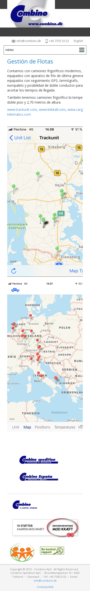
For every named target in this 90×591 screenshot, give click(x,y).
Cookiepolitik (45, 587)
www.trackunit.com (22, 109)
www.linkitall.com (52, 109)
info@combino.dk (26, 41)
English (78, 41)
